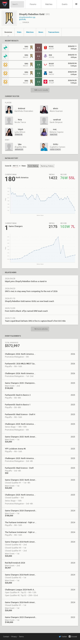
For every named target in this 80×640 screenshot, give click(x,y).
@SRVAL (22, 19)
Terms (21, 637)
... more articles (40, 329)
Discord (72, 636)
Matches (48, 4)
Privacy (14, 637)
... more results (40, 90)
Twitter (63, 636)
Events (64, 4)
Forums (33, 4)
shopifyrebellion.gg (27, 17)
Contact (6, 637)
